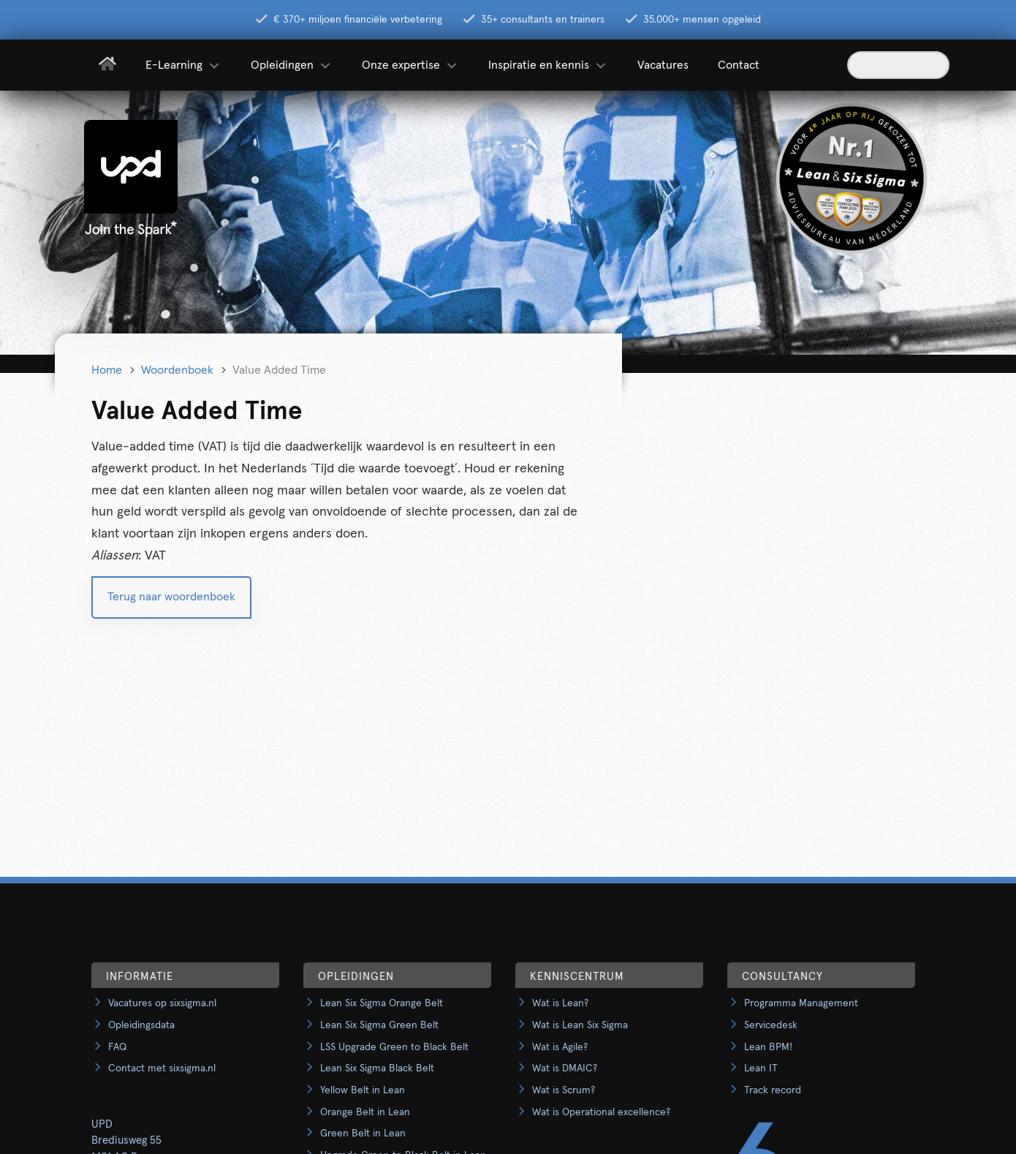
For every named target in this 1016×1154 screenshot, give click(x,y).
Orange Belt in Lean (365, 1112)
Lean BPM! (768, 1047)
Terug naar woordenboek (171, 597)
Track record (772, 1090)
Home (106, 370)
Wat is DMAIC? (564, 1068)
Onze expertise (410, 65)
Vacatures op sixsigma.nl (162, 1003)
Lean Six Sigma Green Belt (379, 1025)
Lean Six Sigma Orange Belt (381, 1003)
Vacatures (663, 65)
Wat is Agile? (560, 1047)
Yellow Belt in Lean (362, 1090)
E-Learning (183, 65)
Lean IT (761, 1068)
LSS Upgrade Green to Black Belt (394, 1047)
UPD (102, 1124)
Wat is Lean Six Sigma (580, 1025)
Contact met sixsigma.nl (162, 1068)
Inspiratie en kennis (548, 65)
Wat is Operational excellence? (601, 1112)
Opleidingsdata (141, 1025)
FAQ (117, 1047)
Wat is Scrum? (563, 1090)
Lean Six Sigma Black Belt (377, 1068)
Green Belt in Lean (363, 1133)
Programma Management (801, 1003)
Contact (738, 65)
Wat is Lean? (560, 1003)
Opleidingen (292, 65)
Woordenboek (177, 370)
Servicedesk (770, 1025)
